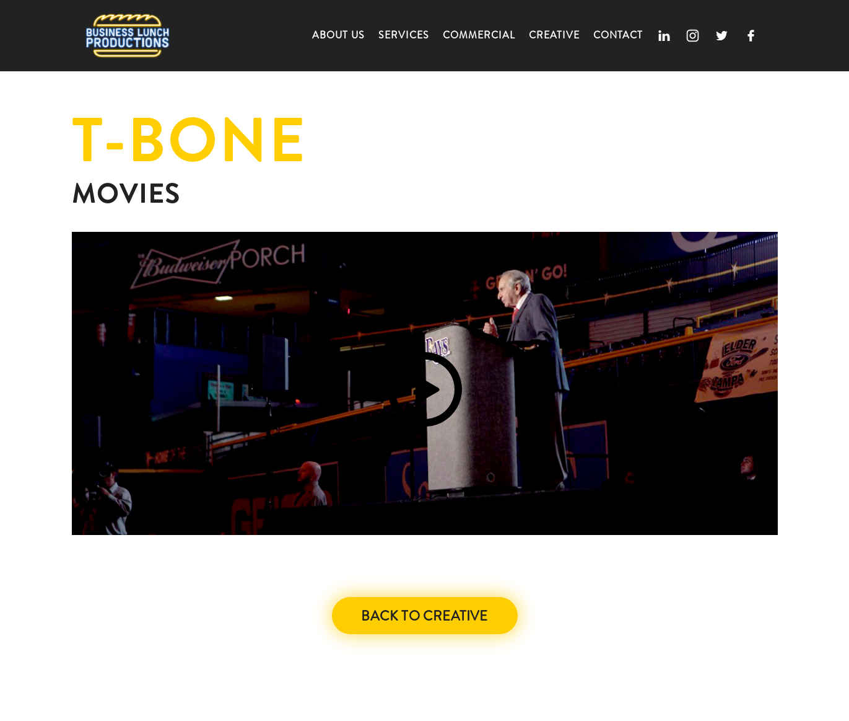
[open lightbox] (425, 383)
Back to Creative (424, 616)
